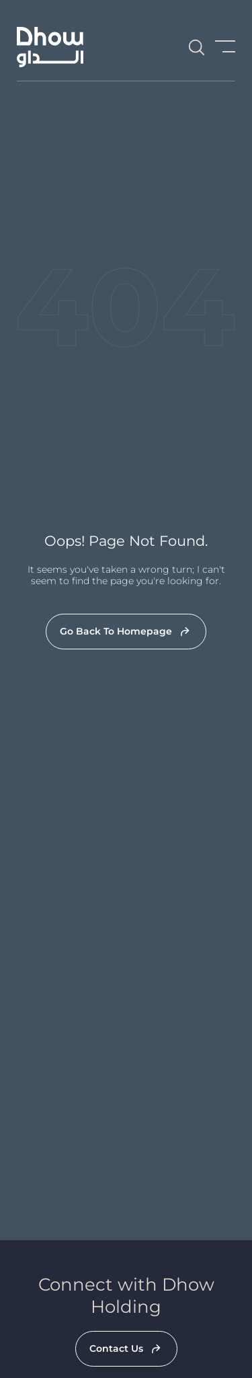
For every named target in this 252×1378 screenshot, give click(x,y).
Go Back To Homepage (116, 631)
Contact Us (116, 1348)
